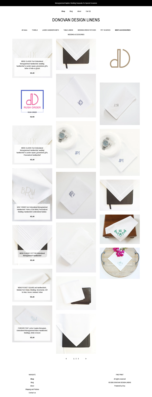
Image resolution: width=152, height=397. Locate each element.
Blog (71, 11)
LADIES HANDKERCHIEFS (50, 30)
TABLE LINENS (68, 30)
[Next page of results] (85, 358)
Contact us (32, 393)
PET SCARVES (105, 30)
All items (24, 30)
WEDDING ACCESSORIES (76, 34)
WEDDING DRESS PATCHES (87, 30)
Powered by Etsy (119, 386)
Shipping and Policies (32, 389)
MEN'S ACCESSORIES (122, 30)
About (79, 11)
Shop (63, 11)
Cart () (88, 11)
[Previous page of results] (66, 358)
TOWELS (35, 30)
